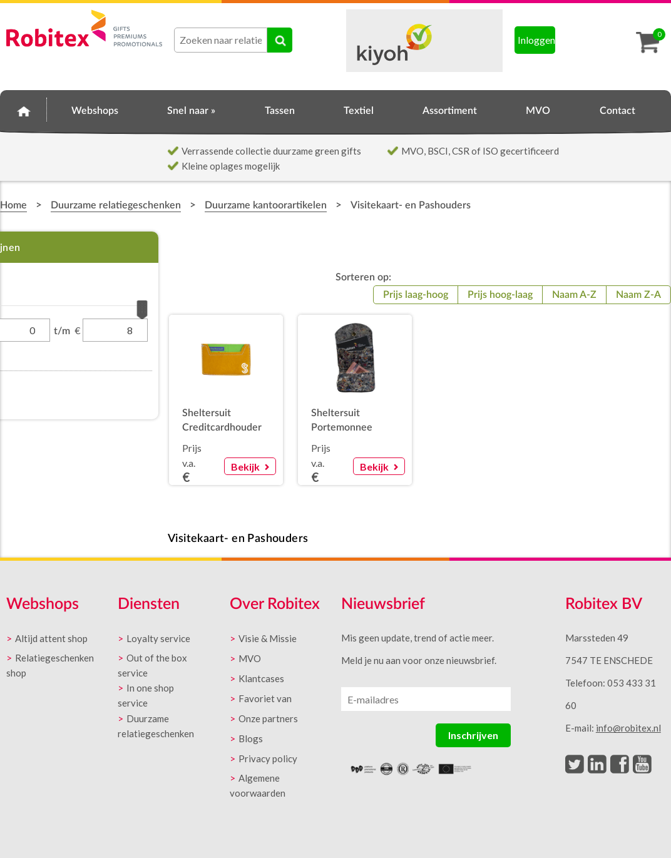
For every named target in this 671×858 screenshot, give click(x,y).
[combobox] (220, 40)
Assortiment (450, 111)
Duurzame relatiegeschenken (116, 205)
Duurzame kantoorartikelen (266, 205)
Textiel (359, 111)
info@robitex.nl (628, 727)
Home (23, 109)
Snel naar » (191, 111)
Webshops (94, 111)
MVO (538, 111)
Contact (617, 111)
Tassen (280, 111)
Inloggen (536, 40)
